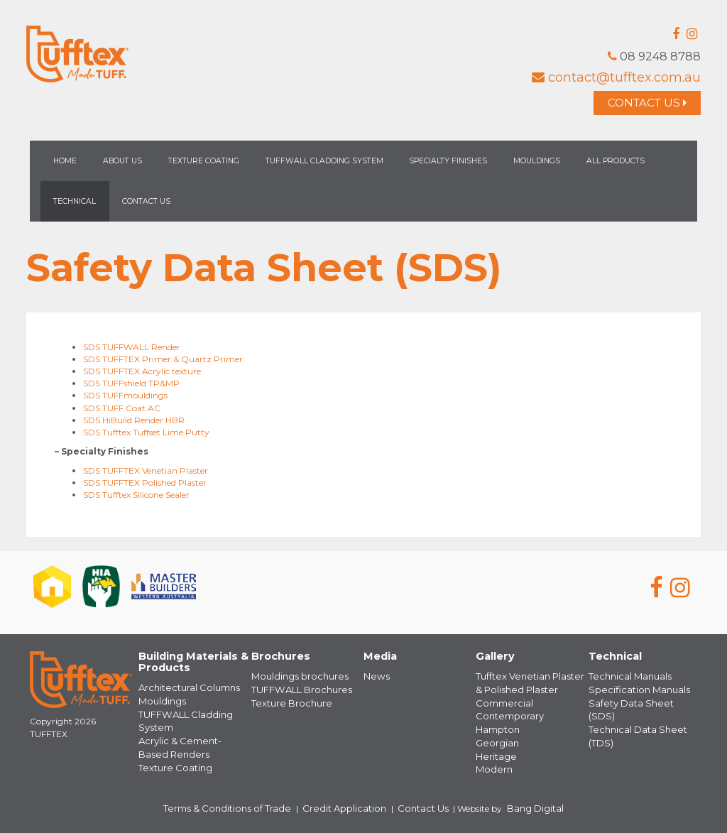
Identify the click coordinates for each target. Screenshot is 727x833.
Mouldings (536, 163)
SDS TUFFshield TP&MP (131, 386)
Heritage (493, 751)
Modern (491, 763)
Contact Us (640, 104)
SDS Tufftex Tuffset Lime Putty (146, 434)
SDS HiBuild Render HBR (134, 422)
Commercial (501, 702)
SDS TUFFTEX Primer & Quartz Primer (163, 361)
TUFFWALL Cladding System (324, 163)
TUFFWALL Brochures (296, 690)
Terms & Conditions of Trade (244, 801)
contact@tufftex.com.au (616, 77)
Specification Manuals (633, 690)
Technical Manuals (626, 678)
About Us (122, 163)
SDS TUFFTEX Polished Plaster (145, 485)
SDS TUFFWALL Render (131, 349)
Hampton (496, 727)
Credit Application (344, 801)
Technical (74, 204)
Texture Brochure (286, 702)
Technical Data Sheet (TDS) (644, 714)
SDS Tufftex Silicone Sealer (136, 497)
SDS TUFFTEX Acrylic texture (142, 374)
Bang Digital (513, 801)
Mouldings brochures (294, 678)
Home (65, 163)
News (375, 678)
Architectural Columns (185, 690)
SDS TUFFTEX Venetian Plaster (145, 473)
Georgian (495, 739)
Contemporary (506, 714)
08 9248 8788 (651, 56)
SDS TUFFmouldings (125, 398)
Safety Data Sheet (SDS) (638, 702)
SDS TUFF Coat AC (121, 410)
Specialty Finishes (448, 163)
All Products (615, 163)
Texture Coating (203, 163)
